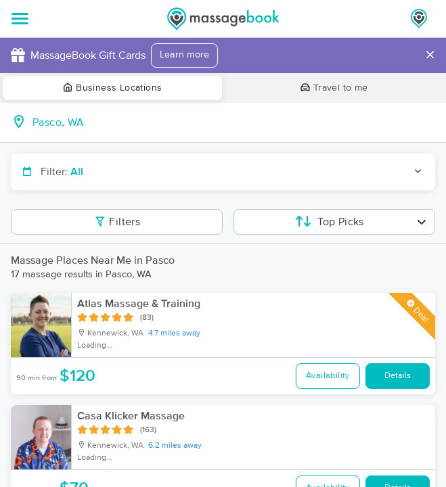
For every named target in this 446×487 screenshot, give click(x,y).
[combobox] (233, 122)
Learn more (184, 55)
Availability (328, 375)
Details (397, 375)
